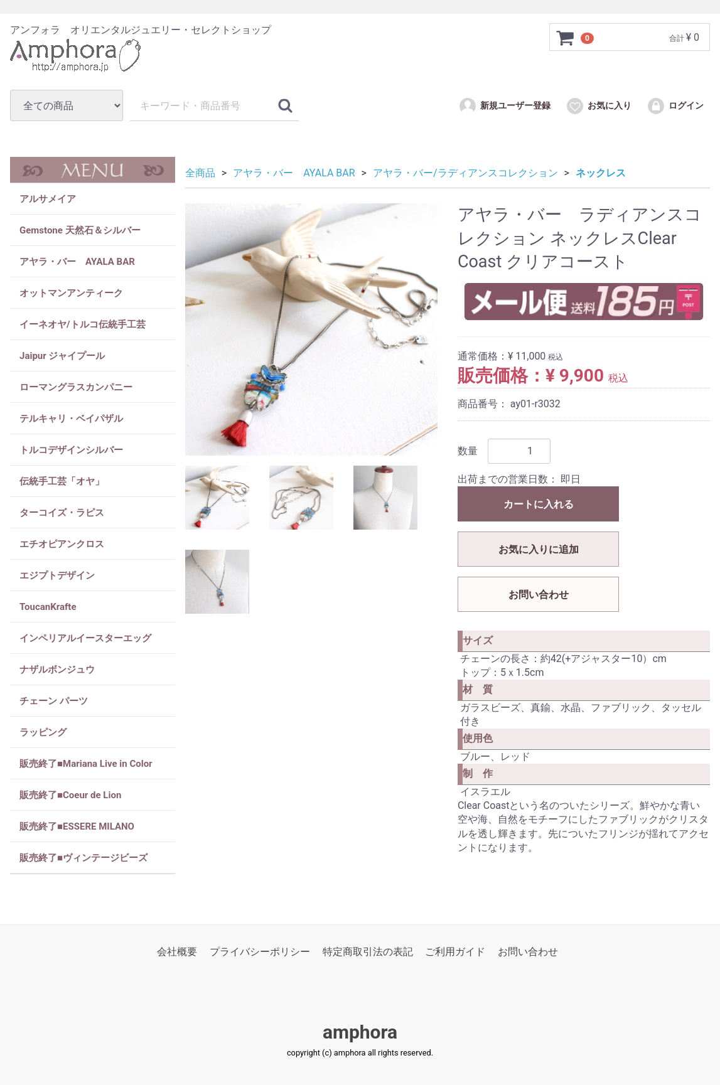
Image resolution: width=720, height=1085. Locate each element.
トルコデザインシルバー (71, 450)
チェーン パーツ (53, 701)
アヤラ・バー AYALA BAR (77, 261)
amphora (360, 1033)
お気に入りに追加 (538, 549)
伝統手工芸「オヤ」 (61, 481)
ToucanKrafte (48, 606)
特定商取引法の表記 (368, 952)
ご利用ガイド (455, 952)
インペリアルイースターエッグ (85, 638)
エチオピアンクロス (61, 544)
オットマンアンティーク (71, 293)
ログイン (675, 106)
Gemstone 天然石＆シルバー (80, 230)
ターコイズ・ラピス (61, 512)
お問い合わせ (538, 595)
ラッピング (43, 732)
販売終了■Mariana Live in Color (86, 763)
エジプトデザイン (57, 575)
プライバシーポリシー (260, 952)
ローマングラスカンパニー (75, 387)
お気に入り (598, 106)
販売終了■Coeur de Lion (70, 795)
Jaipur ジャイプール (62, 355)
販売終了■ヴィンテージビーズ (83, 857)
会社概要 (177, 952)
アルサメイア (47, 199)
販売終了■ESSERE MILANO (76, 826)
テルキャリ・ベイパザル (71, 418)
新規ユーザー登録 (504, 106)
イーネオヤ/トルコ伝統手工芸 (82, 324)
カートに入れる (538, 504)
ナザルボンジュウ (57, 669)
